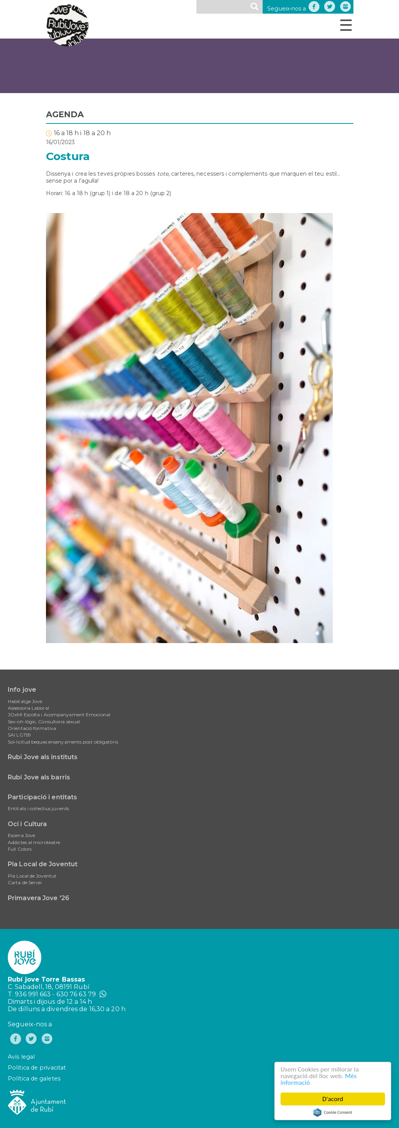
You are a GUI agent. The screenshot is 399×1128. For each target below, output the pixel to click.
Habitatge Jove (25, 701)
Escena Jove (21, 835)
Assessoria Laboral (28, 708)
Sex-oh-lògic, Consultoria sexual (44, 721)
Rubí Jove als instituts (43, 757)
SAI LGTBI (19, 735)
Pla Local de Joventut (43, 864)
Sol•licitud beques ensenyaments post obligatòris (63, 742)
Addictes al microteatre (34, 842)
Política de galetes (34, 1078)
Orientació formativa (32, 728)
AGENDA (65, 114)
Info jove (22, 689)
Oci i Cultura (27, 824)
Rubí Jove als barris (39, 777)
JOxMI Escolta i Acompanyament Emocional (59, 714)
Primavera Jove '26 (38, 898)
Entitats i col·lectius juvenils (38, 808)
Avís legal (21, 1056)
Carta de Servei (25, 882)
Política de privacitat (37, 1067)
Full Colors (20, 849)
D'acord (333, 1099)
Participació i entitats (42, 797)
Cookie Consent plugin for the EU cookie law (332, 1112)
